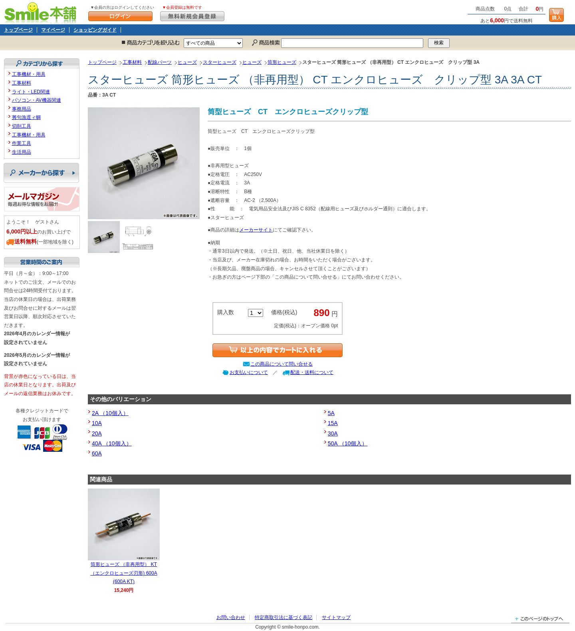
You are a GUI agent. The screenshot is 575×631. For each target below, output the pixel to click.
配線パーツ (160, 62)
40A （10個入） (112, 443)
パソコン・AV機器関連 (36, 100)
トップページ (18, 30)
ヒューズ (187, 62)
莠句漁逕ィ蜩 (26, 117)
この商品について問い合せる (281, 364)
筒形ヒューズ (282, 62)
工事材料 (132, 62)
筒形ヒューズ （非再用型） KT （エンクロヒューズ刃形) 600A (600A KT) (123, 573)
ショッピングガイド (95, 30)
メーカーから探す (41, 173)
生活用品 (21, 152)
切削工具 (21, 126)
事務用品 (21, 109)
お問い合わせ (230, 617)
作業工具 (21, 143)
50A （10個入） (348, 443)
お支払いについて (249, 372)
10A (97, 423)
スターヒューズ (219, 62)
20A (97, 433)
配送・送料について (311, 372)
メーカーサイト (256, 230)
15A (333, 423)
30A (333, 433)
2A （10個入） (110, 413)
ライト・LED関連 (31, 92)
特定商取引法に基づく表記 (283, 617)
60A (97, 453)
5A (331, 413)
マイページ (53, 30)
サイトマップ (336, 617)
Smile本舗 (42, 12)
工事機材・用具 (29, 74)
